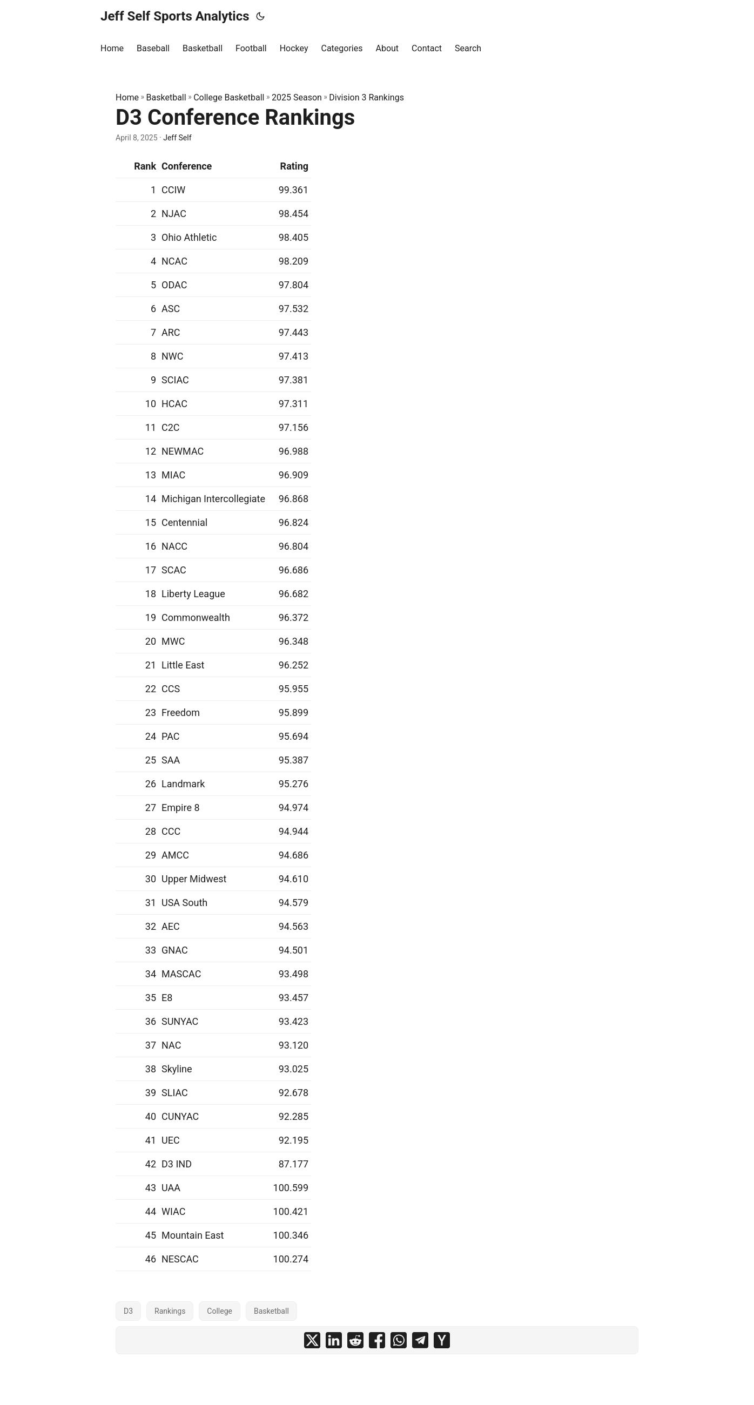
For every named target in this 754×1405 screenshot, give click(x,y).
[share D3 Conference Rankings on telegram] (420, 1340)
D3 (128, 1311)
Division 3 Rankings (366, 97)
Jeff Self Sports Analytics (175, 16)
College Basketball (228, 97)
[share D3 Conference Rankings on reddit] (355, 1340)
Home (127, 97)
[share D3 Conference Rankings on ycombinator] (442, 1340)
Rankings (169, 1311)
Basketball (166, 97)
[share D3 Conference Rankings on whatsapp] (399, 1340)
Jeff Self (177, 137)
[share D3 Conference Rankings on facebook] (377, 1340)
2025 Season (297, 97)
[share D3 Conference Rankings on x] (312, 1340)
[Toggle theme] (260, 16)
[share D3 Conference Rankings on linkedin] (334, 1340)
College (219, 1311)
